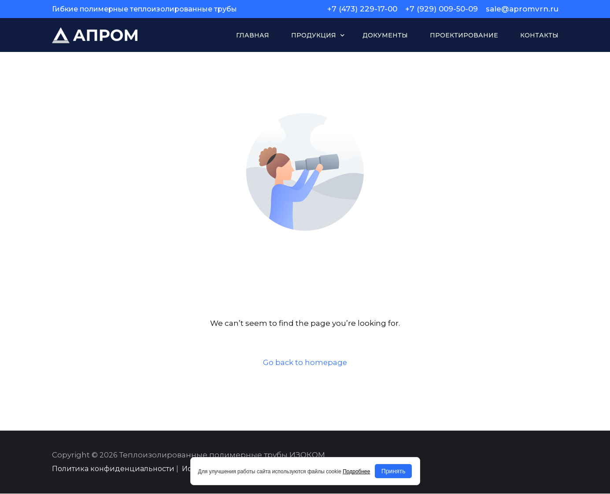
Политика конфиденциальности (113, 469)
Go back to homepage (305, 362)
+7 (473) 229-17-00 (362, 9)
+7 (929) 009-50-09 (441, 9)
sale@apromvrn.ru (522, 9)
